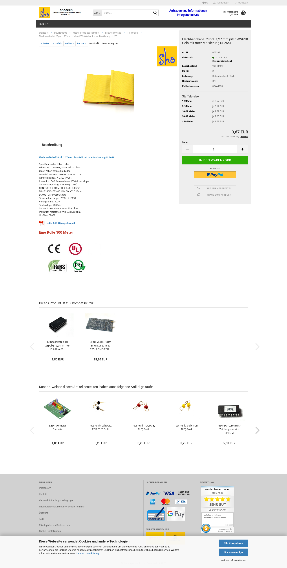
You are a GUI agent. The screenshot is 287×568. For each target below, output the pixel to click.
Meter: (185, 142)
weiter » (69, 43)
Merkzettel (241, 2)
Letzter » (82, 43)
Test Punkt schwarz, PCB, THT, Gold (100, 427)
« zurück (57, 43)
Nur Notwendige (233, 552)
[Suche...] (97, 13)
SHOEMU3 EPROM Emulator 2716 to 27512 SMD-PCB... (100, 345)
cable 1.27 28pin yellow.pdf (61, 223)
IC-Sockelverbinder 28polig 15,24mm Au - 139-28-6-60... (57, 345)
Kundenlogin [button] (221, 2)
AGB (41, 519)
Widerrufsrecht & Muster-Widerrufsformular (61, 506)
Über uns (43, 512)
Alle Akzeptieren (233, 543)
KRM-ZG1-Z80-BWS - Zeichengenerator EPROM (229, 429)
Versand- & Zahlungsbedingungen (56, 500)
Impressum (45, 488)
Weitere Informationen (233, 560)
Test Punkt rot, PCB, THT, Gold (143, 427)
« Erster (45, 43)
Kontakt (43, 494)
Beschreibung (52, 145)
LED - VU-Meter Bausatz (57, 427)
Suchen (43, 24)
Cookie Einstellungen (50, 531)
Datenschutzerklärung (87, 553)
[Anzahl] (215, 149)
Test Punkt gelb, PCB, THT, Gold (186, 427)
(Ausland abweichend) (222, 61)
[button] (205, 3)
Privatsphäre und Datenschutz (54, 525)
